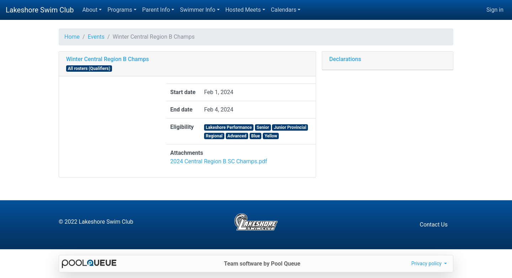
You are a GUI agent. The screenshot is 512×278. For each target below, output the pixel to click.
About (90, 9)
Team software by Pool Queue (262, 263)
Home (72, 36)
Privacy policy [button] (427, 263)
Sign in (494, 9)
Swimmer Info (197, 9)
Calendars (284, 9)
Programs (119, 9)
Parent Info (156, 9)
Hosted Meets (243, 9)
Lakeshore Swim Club (40, 10)
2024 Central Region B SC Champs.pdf (218, 161)
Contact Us (434, 224)
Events (96, 36)
